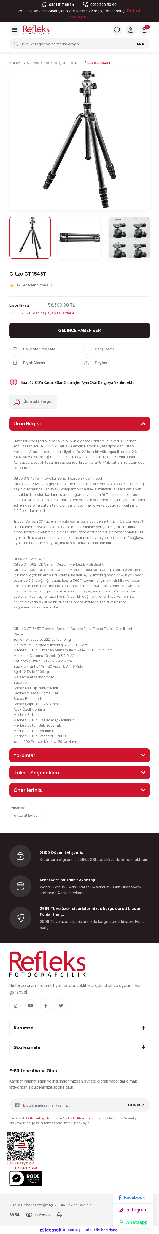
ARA (140, 44)
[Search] (79, 43)
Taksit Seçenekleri (36, 772)
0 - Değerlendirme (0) (30, 285)
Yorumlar (24, 755)
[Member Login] (130, 30)
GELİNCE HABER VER (79, 330)
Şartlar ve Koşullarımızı (41, 1118)
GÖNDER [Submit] (136, 1104)
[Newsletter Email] (79, 1105)
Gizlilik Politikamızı (76, 1118)
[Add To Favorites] (43, 349)
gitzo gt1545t (25, 815)
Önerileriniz (28, 790)
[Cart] (144, 30)
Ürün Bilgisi (27, 423)
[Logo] (36, 29)
